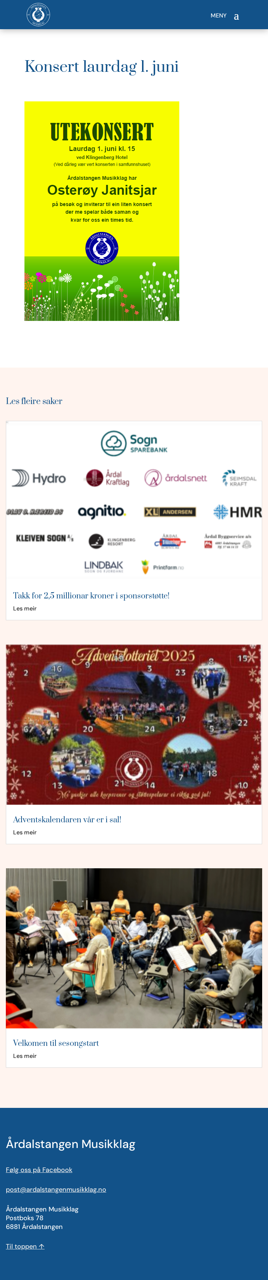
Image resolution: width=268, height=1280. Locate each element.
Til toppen (25, 1246)
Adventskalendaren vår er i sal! (67, 820)
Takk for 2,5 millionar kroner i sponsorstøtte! (91, 596)
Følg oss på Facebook (39, 1169)
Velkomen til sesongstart (56, 1043)
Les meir (25, 608)
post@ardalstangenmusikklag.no (56, 1189)
